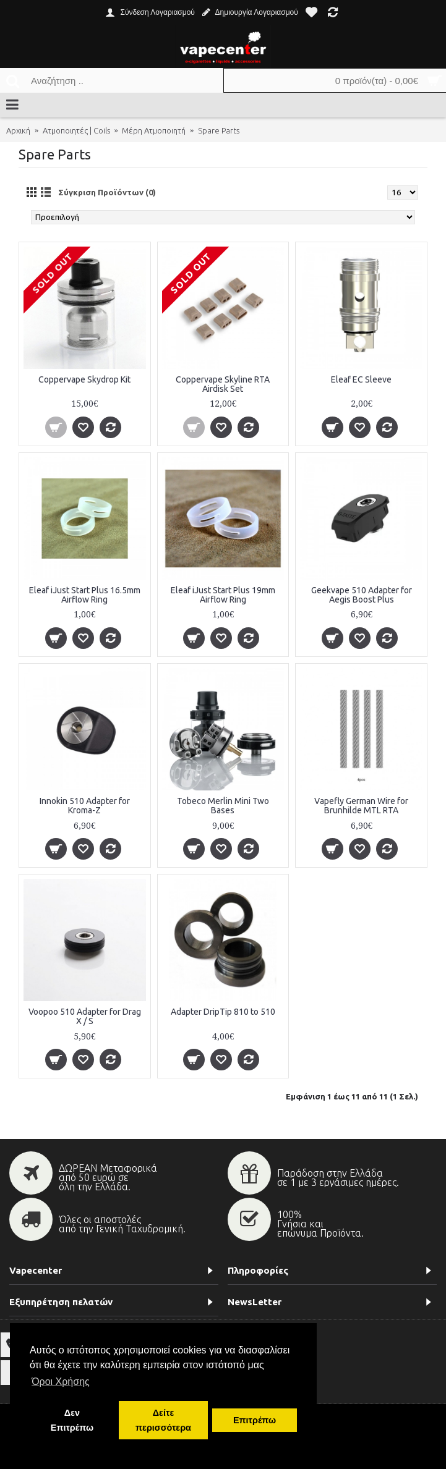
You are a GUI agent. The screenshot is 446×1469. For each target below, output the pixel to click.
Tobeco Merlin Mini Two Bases (223, 805)
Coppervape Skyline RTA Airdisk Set (223, 384)
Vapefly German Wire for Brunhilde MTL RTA (361, 805)
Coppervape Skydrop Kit (84, 379)
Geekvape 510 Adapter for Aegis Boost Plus (361, 594)
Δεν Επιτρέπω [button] (72, 1420)
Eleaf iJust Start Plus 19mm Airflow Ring (223, 594)
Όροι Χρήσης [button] (61, 1381)
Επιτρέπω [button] (254, 1420)
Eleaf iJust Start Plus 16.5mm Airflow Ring (84, 594)
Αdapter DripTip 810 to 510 (223, 1012)
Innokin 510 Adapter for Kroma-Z (85, 805)
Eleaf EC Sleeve (361, 379)
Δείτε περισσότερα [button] (163, 1420)
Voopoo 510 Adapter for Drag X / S (84, 1016)
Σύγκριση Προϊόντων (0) (107, 192)
